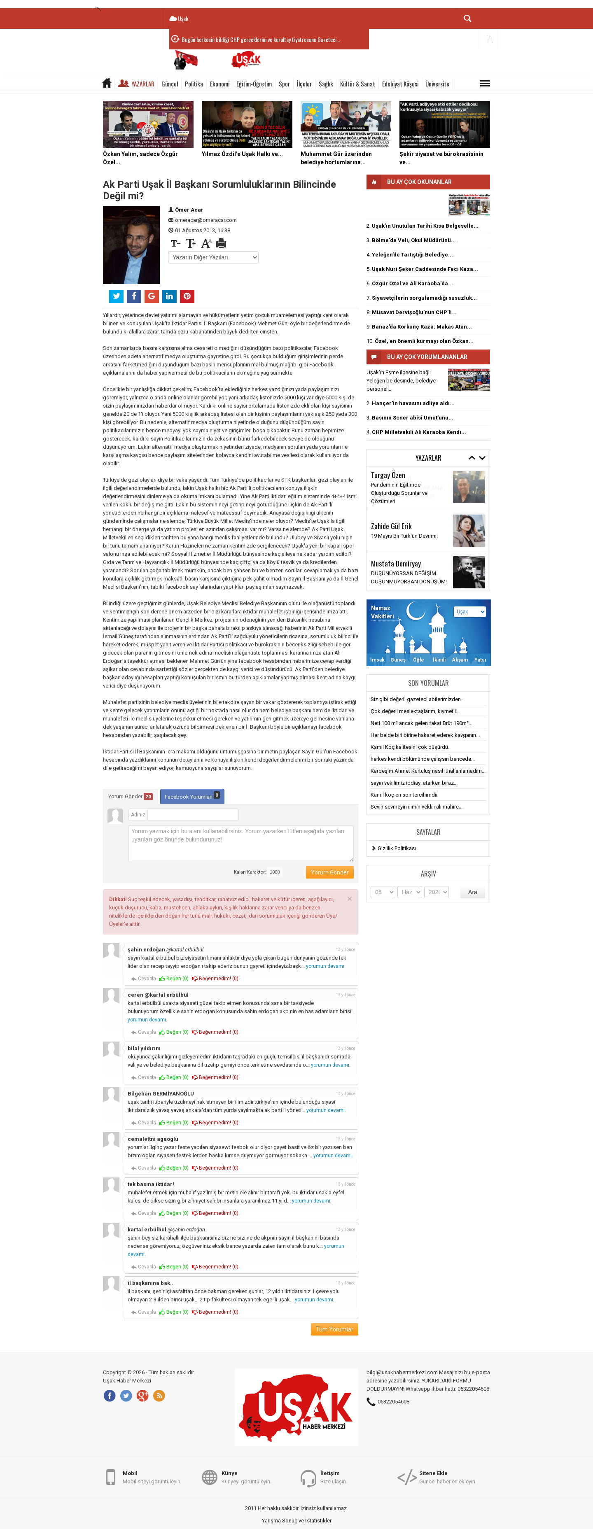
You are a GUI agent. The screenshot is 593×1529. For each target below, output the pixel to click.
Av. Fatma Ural (391, 478)
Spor (284, 83)
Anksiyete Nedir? (391, 534)
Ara (472, 892)
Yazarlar (142, 83)
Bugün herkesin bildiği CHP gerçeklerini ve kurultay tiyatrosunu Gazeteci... (261, 39)
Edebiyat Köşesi (400, 83)
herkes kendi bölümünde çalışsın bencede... (423, 759)
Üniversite (437, 83)
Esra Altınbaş (389, 523)
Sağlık (326, 83)
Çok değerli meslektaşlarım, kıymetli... (415, 711)
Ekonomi (219, 83)
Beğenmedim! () (215, 979)
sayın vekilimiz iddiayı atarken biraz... (414, 783)
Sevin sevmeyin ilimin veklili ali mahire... (416, 807)
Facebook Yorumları (192, 795)
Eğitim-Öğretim (254, 83)
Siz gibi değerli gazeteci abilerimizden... (418, 699)
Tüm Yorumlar (334, 1329)
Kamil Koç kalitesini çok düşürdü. (410, 747)
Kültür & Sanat (357, 83)
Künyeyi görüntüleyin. (246, 1477)
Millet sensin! (386, 575)
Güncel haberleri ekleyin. (447, 1477)
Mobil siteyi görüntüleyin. (152, 1477)
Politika (194, 83)
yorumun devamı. (326, 966)
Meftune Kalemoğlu (397, 565)
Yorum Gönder (130, 796)
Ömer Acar (189, 210)
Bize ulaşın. (333, 1477)
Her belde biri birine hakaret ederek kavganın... (425, 735)
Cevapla (143, 979)
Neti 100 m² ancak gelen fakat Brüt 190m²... (421, 723)
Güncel (169, 83)
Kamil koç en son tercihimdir (404, 795)
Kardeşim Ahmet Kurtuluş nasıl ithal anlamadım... (428, 771)
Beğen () (174, 979)
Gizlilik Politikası (397, 848)
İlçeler (304, 83)
